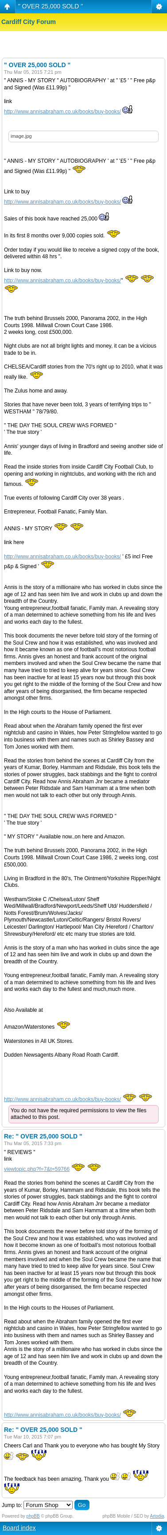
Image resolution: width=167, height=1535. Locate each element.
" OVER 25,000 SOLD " (50, 6)
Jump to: (12, 1505)
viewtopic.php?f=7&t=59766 (37, 1169)
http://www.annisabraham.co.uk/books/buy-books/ (62, 111)
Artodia (157, 1516)
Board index (19, 1527)
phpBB (33, 1516)
